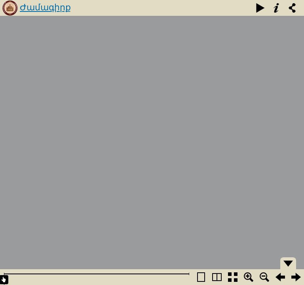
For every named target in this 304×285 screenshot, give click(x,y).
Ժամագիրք (45, 7)
